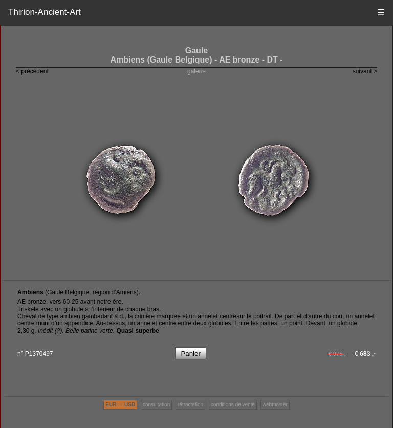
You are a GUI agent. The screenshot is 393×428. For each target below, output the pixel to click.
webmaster (275, 404)
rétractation (190, 404)
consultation (156, 404)
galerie (196, 71)
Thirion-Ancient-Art (44, 12)
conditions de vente (233, 404)
